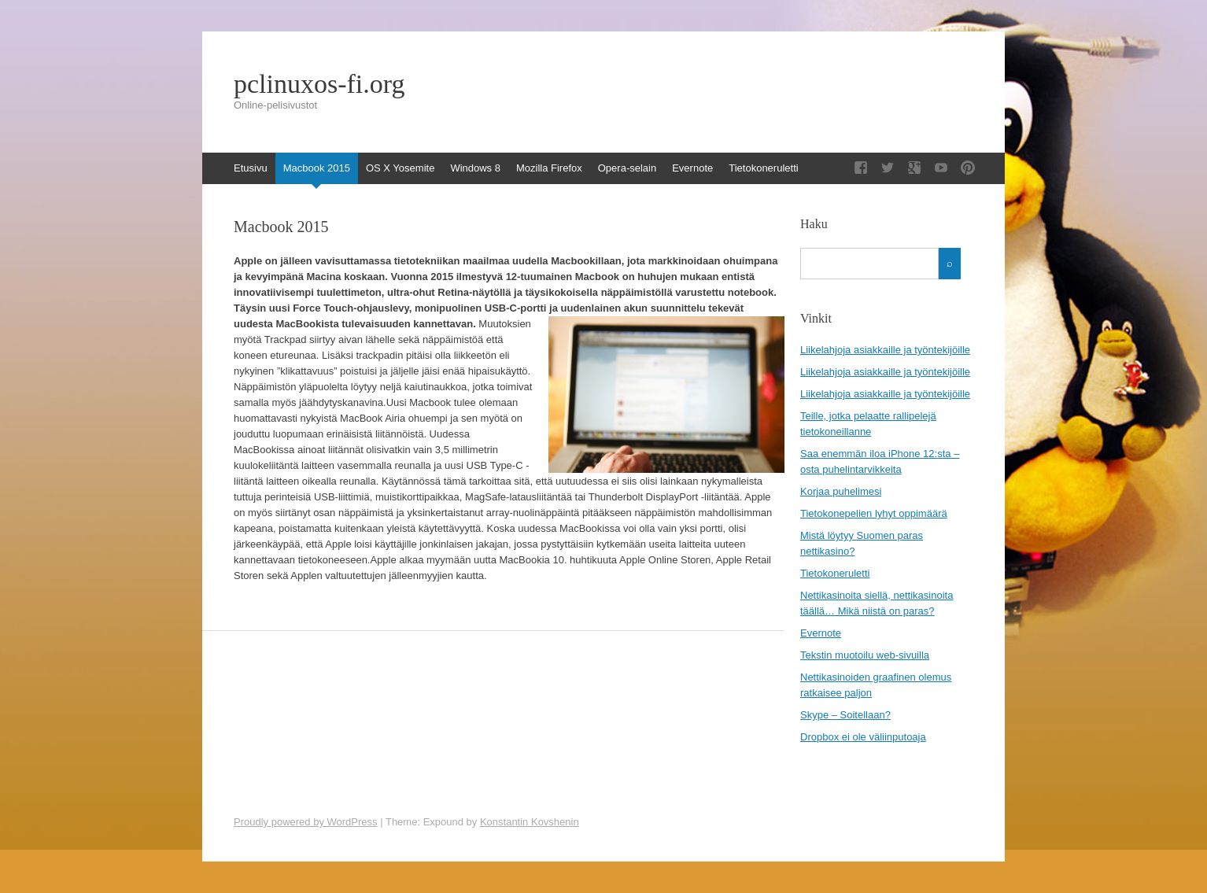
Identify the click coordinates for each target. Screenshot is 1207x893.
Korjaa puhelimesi (840, 491)
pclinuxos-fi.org (319, 84)
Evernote (692, 168)
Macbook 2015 (316, 168)
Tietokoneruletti (763, 168)
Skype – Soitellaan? (845, 715)
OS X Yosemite (400, 168)
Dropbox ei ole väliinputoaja (863, 737)
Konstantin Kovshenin (529, 822)
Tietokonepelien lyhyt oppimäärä (873, 513)
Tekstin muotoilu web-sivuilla (864, 655)
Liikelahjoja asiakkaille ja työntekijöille (885, 350)
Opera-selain (627, 168)
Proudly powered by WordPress (306, 822)
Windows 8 (475, 168)
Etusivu (251, 168)
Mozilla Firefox (549, 168)
